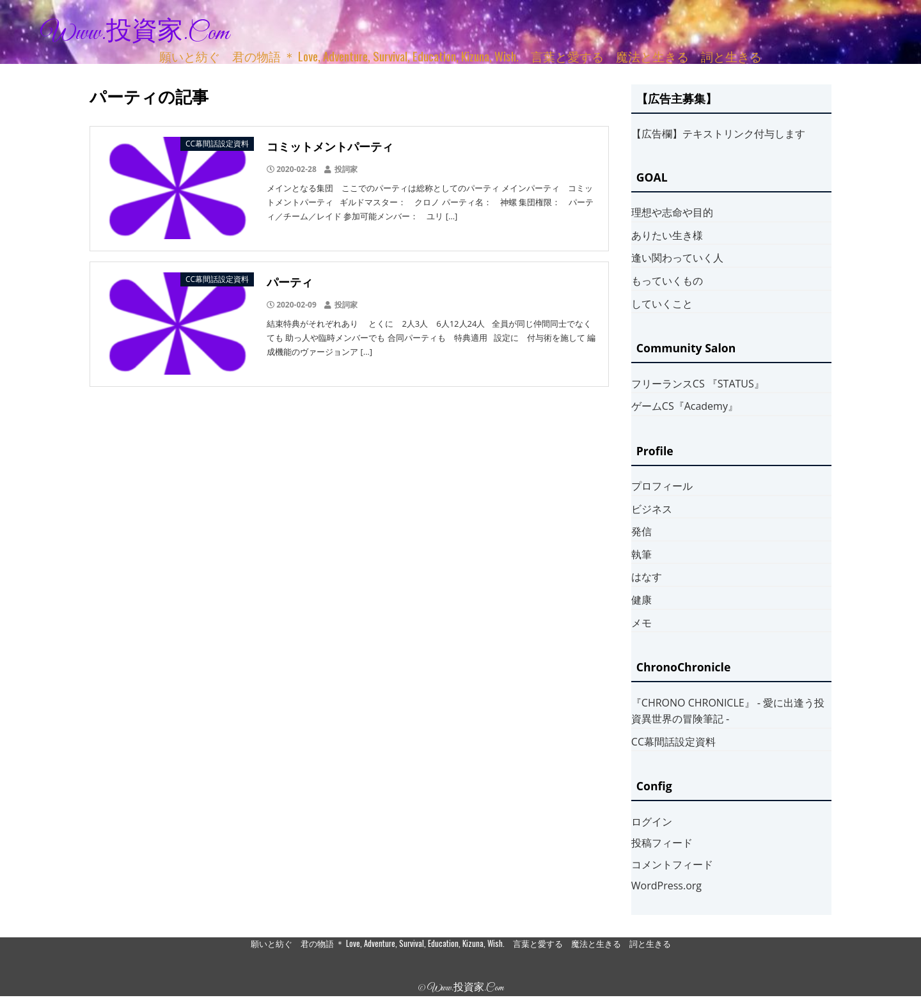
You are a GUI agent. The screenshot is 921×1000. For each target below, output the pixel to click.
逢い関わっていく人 (677, 258)
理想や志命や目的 (672, 212)
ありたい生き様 (667, 235)
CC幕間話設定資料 (673, 742)
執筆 (641, 554)
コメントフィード (672, 864)
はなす (646, 577)
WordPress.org (666, 886)
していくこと (662, 304)
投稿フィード (662, 843)
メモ (641, 623)
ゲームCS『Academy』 (684, 406)
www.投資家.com (135, 33)
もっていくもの (667, 281)
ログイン (651, 822)
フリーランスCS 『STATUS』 (697, 384)
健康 (641, 600)
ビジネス (651, 509)
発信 (641, 531)
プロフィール (662, 486)
